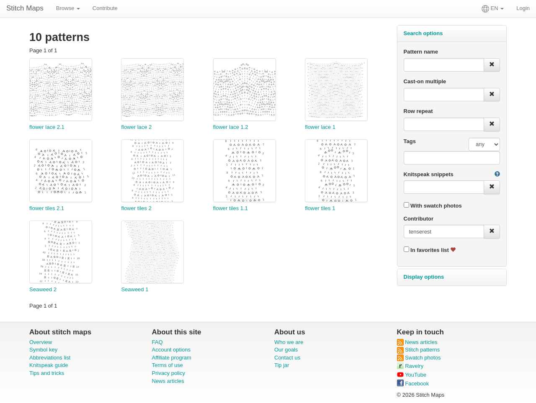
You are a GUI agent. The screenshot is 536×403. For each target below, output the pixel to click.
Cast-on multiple (425, 81)
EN (493, 9)
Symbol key (43, 350)
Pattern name (421, 52)
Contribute (105, 8)
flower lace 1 (320, 127)
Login (523, 8)
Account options (171, 350)
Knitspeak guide (48, 365)
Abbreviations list (49, 357)
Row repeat (418, 111)
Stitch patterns (418, 350)
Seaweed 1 (134, 289)
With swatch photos (433, 205)
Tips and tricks (46, 373)
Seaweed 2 (43, 289)
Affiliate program (171, 357)
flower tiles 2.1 (46, 208)
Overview (40, 342)
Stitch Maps (25, 8)
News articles (168, 381)
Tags (410, 141)
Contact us (287, 357)
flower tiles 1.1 (230, 208)
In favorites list (430, 249)
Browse (68, 8)
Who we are (288, 342)
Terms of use (167, 365)
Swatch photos (419, 357)
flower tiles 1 (320, 208)
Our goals (286, 350)
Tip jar (281, 365)
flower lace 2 (136, 127)
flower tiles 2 (136, 208)
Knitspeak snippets (429, 174)
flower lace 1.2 (230, 127)
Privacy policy (168, 373)
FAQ (157, 342)
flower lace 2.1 (46, 127)
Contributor (418, 219)
